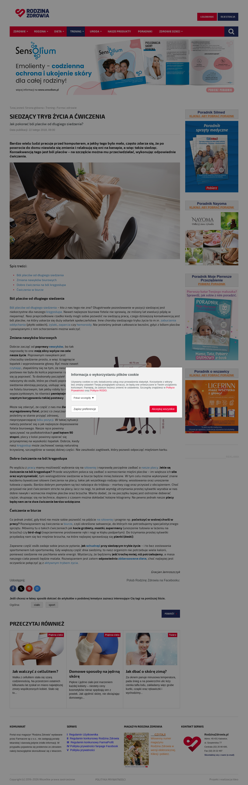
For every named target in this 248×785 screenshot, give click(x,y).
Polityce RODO (98, 390)
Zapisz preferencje (85, 409)
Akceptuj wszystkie (163, 409)
